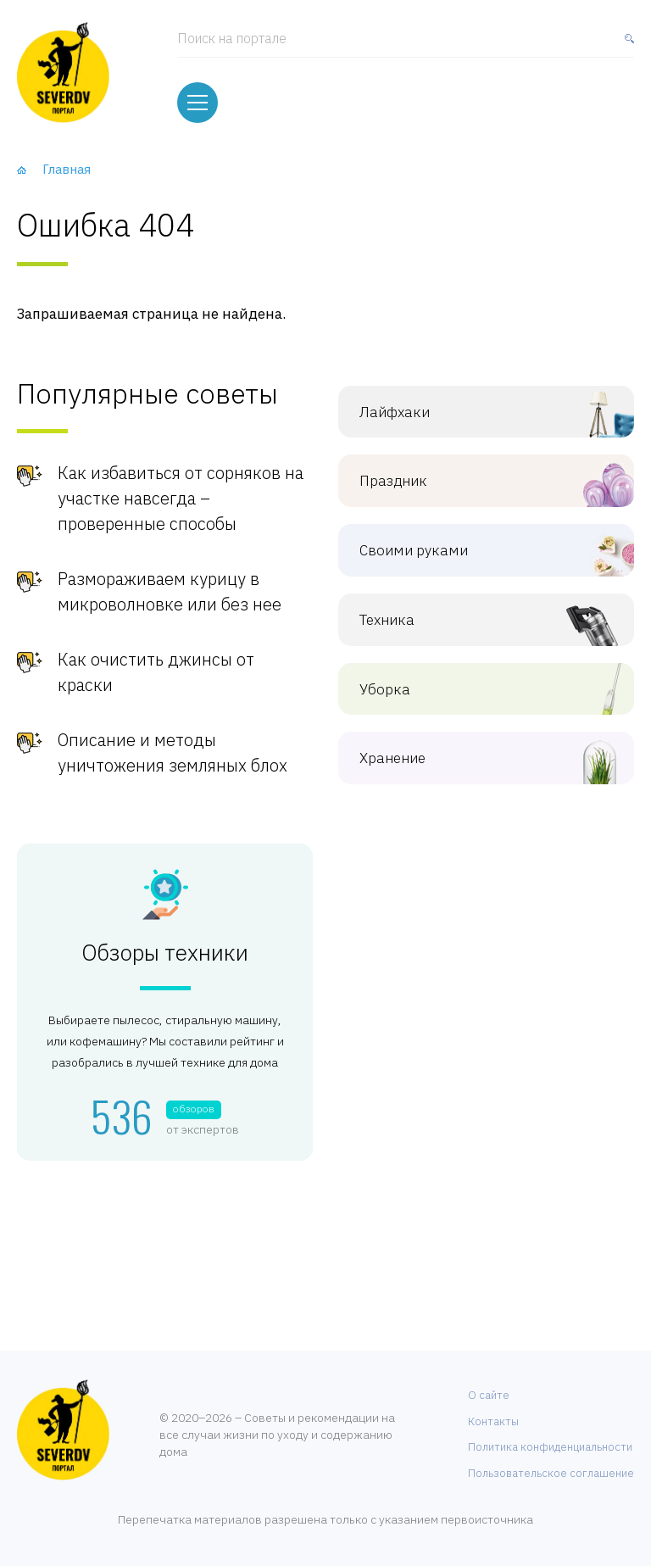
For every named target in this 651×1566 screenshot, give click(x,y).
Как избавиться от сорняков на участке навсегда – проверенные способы (180, 498)
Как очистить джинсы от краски (156, 672)
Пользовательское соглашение (551, 1473)
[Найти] (625, 46)
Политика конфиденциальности (550, 1447)
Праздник (473, 481)
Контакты (493, 1421)
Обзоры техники (164, 953)
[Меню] (197, 102)
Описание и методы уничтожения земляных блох (172, 752)
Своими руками (473, 551)
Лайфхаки (473, 412)
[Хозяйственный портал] (63, 72)
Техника (473, 620)
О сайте (488, 1395)
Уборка (473, 690)
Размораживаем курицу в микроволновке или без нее (169, 591)
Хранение (473, 758)
